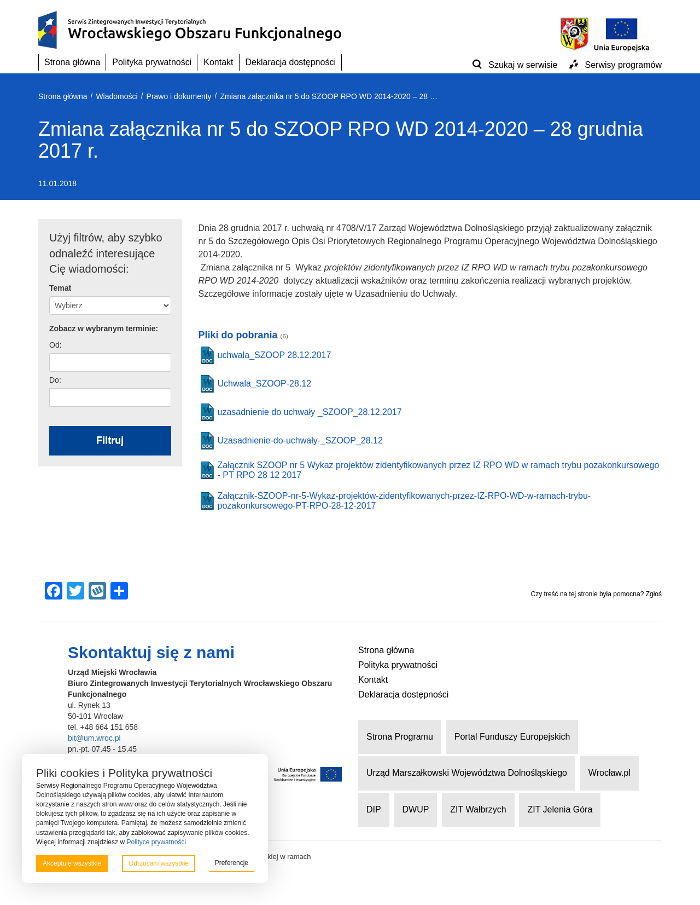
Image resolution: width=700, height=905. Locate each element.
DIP (373, 809)
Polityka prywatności (151, 62)
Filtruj (110, 440)
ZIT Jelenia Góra (559, 809)
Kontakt (218, 62)
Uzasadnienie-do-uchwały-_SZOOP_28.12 (300, 440)
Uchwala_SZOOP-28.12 (265, 383)
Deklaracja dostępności (291, 62)
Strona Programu (399, 736)
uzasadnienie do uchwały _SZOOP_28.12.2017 (310, 412)
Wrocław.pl (609, 772)
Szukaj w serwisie (522, 65)
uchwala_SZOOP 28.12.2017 (274, 355)
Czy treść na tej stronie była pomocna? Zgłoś (596, 594)
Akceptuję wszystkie (72, 863)
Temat (60, 288)
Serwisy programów (623, 65)
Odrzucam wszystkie (159, 863)
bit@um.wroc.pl (94, 738)
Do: (55, 380)
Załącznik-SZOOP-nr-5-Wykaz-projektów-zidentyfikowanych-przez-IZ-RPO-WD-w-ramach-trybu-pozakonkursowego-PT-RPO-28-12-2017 (404, 500)
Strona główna (72, 62)
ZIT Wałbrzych (478, 809)
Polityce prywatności (156, 842)
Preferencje (231, 863)
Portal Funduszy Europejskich (512, 736)
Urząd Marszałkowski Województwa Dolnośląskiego (466, 772)
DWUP (415, 809)
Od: (55, 345)
